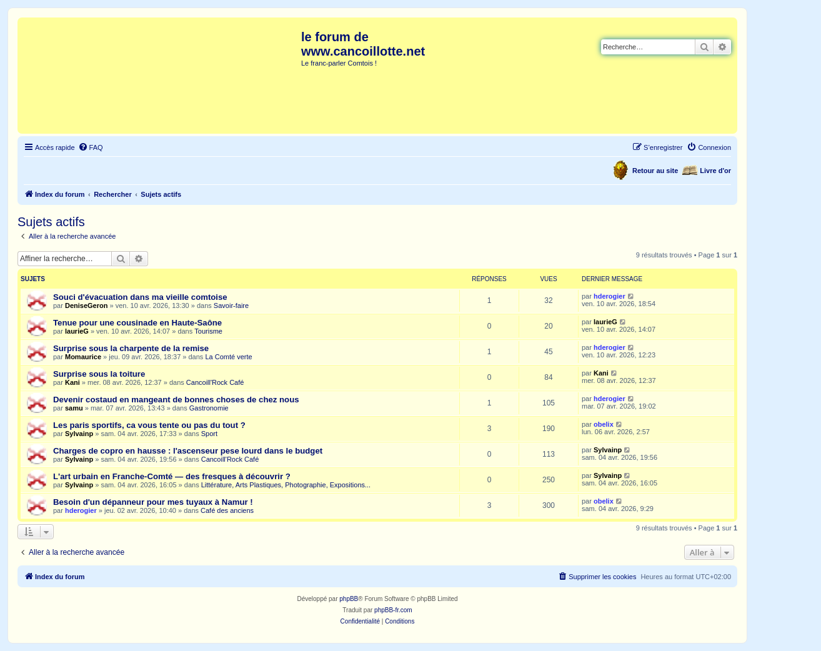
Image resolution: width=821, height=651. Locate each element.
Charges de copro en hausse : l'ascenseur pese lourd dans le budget (187, 450)
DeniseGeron (86, 305)
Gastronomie (209, 408)
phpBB (348, 598)
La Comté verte (228, 356)
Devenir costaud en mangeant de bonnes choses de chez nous (176, 399)
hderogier (609, 296)
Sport (209, 433)
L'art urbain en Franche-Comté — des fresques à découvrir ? (172, 476)
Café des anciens (227, 510)
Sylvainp (79, 433)
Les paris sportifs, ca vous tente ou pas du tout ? (149, 425)
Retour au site (655, 170)
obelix (604, 424)
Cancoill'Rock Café (215, 382)
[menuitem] (90, 147)
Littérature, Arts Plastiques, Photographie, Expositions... (286, 485)
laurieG (77, 331)
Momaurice (83, 356)
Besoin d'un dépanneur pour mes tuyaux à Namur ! (153, 502)
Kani (72, 382)
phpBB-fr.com (393, 610)
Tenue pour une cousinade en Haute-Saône (137, 322)
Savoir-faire (231, 305)
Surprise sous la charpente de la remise (131, 348)
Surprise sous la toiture (99, 374)
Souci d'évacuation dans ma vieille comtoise (140, 297)
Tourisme (208, 331)
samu (74, 408)
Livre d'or (715, 170)
